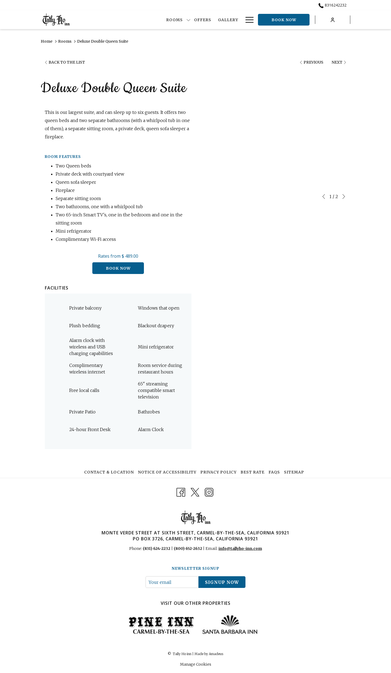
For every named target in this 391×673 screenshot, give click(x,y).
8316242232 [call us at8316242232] (332, 5)
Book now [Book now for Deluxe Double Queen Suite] (118, 268)
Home (46, 41)
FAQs (274, 472)
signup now (222, 582)
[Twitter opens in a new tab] (195, 491)
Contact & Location (109, 472)
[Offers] (180, 19)
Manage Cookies (195, 664)
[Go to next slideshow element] (343, 196)
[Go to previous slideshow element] (323, 196)
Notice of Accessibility (167, 472)
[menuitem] (110, 472)
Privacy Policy (218, 472)
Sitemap (294, 472)
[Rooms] (151, 19)
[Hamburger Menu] (247, 19)
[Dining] (230, 19)
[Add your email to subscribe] (172, 582)
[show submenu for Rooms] (165, 19)
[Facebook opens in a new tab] (180, 491)
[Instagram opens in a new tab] (209, 491)
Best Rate (252, 472)
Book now (284, 19)
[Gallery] (205, 19)
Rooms (64, 41)
